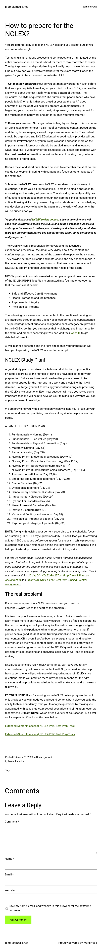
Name (9, 858)
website (76, 333)
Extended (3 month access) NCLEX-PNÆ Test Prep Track (40, 726)
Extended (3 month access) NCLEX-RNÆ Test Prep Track (40, 734)
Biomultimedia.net (16, 6)
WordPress (90, 942)
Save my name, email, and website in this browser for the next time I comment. (50, 908)
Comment (12, 821)
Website (10, 890)
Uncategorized (44, 757)
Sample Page (90, 6)
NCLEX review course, (45, 219)
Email (9, 874)
